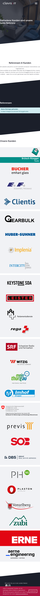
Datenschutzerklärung (22, 594)
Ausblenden (33, 591)
